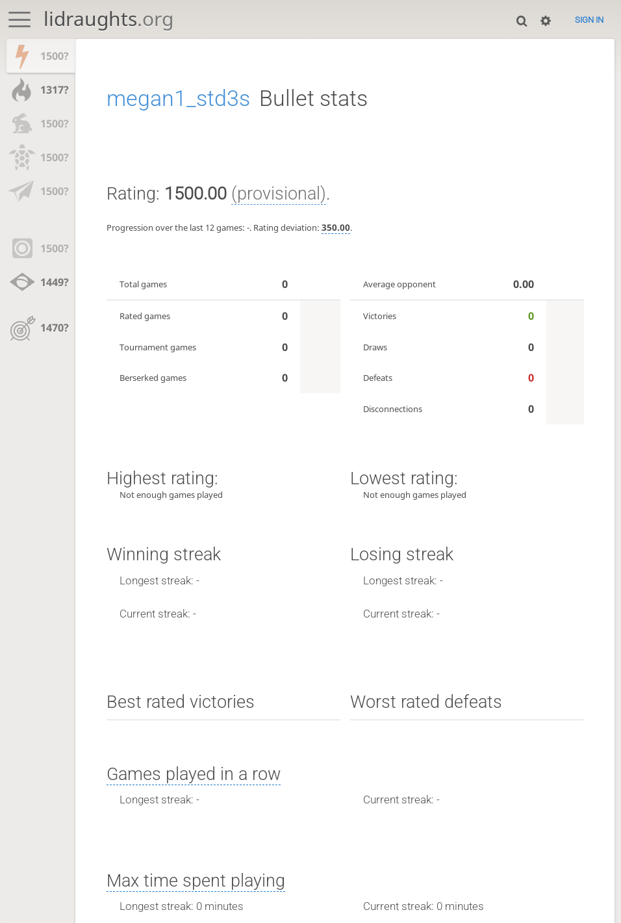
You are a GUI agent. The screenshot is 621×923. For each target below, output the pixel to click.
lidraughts (108, 18)
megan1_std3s (178, 98)
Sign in (589, 20)
